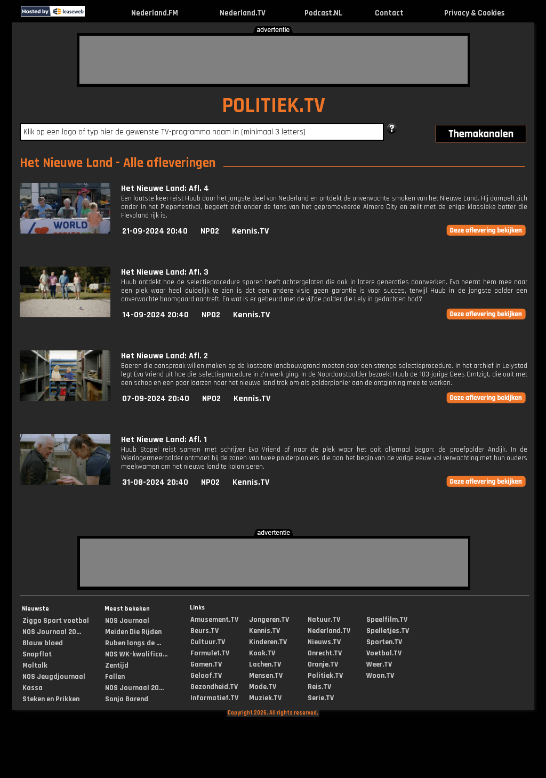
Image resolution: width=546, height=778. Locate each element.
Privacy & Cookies (474, 13)
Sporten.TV (384, 642)
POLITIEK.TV (273, 105)
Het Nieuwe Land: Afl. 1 (164, 439)
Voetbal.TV (384, 653)
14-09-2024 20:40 (155, 314)
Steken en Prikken (50, 699)
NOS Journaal (127, 620)
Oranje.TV (323, 664)
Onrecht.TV (325, 653)
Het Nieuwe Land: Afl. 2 (164, 356)
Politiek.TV (325, 675)
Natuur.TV (324, 619)
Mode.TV (262, 687)
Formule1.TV (209, 653)
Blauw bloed (42, 643)
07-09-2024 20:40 (155, 398)
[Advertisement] (273, 60)
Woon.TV (380, 675)
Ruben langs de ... (133, 643)
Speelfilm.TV (386, 619)
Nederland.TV (243, 13)
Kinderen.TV (268, 642)
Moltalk (34, 665)
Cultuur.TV (207, 642)
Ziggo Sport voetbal (55, 620)
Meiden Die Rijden (133, 632)
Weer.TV (379, 664)
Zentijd (117, 665)
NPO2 (209, 231)
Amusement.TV (214, 619)
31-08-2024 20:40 (155, 482)
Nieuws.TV (324, 642)
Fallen (115, 676)
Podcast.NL (323, 13)
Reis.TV (319, 687)
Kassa (32, 688)
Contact (389, 13)
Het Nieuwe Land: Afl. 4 (165, 188)
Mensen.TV (266, 675)
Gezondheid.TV (214, 687)
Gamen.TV (206, 664)
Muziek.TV (265, 698)
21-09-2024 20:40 (155, 231)
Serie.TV (321, 698)
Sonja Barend (126, 699)
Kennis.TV (250, 231)
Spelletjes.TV (387, 631)
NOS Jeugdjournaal (53, 676)
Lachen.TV (265, 664)
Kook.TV (262, 653)
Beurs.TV (204, 631)
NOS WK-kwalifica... (136, 654)
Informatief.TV (214, 698)
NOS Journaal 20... (51, 632)
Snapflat (37, 654)
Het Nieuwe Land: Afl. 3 (164, 272)
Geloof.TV (206, 675)
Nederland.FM (154, 13)
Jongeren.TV (269, 619)
